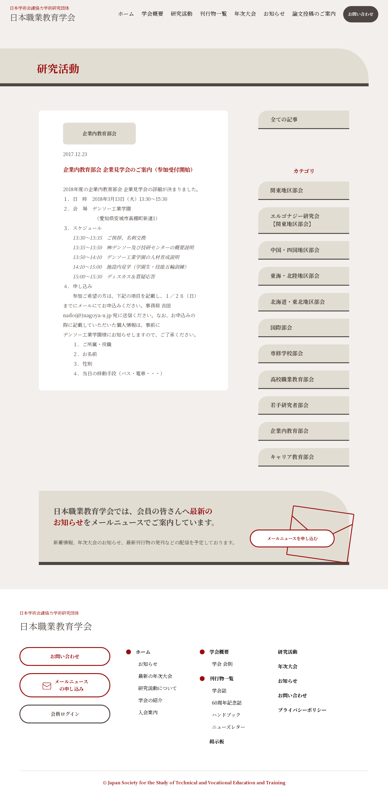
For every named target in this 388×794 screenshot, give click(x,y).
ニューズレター (228, 726)
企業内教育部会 (289, 430)
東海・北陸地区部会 (294, 275)
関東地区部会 (286, 190)
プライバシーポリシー (302, 709)
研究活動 (178, 14)
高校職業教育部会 (292, 379)
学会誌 (219, 690)
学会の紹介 (150, 700)
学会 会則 (222, 663)
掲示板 (216, 741)
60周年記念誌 (227, 702)
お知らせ (270, 14)
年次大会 (242, 14)
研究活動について (157, 688)
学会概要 (149, 14)
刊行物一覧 (209, 14)
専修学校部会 (286, 353)
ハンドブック (226, 714)
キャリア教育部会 (292, 456)
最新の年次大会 (155, 676)
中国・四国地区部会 (294, 250)
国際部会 (281, 327)
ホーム (122, 14)
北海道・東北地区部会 (297, 301)
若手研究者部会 (289, 405)
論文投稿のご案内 (310, 14)
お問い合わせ (292, 695)
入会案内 (148, 712)
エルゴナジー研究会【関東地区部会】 (294, 220)
